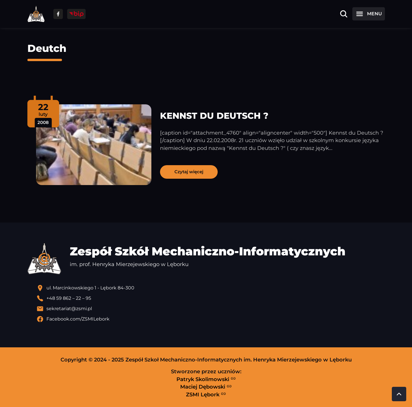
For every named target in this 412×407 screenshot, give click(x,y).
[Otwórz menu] (368, 13)
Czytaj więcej (188, 171)
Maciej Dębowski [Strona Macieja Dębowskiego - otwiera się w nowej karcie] (206, 387)
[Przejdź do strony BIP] (76, 14)
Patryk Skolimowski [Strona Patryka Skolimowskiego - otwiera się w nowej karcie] (206, 379)
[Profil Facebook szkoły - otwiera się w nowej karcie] (211, 319)
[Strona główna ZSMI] (36, 14)
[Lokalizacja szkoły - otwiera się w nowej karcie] (211, 287)
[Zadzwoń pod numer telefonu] (211, 298)
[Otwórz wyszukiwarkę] (343, 13)
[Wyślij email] (211, 308)
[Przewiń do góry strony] (399, 394)
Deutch (46, 48)
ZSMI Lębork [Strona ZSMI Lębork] (206, 394)
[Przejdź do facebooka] (58, 14)
